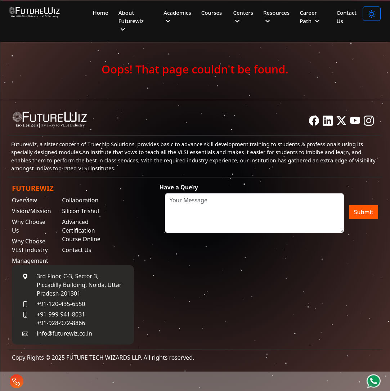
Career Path (311, 17)
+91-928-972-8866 (61, 324)
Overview (24, 201)
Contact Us (346, 16)
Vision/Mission (31, 212)
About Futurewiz (131, 21)
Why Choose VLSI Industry (30, 246)
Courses (211, 12)
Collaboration (80, 201)
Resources (276, 17)
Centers (243, 17)
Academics (177, 17)
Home (100, 12)
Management (30, 261)
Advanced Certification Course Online (81, 231)
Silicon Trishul (80, 212)
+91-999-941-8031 (61, 315)
